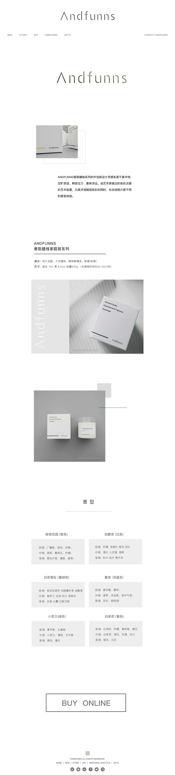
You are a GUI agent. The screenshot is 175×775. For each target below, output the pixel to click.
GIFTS (67, 35)
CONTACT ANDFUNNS (156, 35)
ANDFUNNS (51, 35)
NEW (9, 35)
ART (36, 35)
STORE (23, 35)
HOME (59, 763)
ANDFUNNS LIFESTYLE (99, 763)
